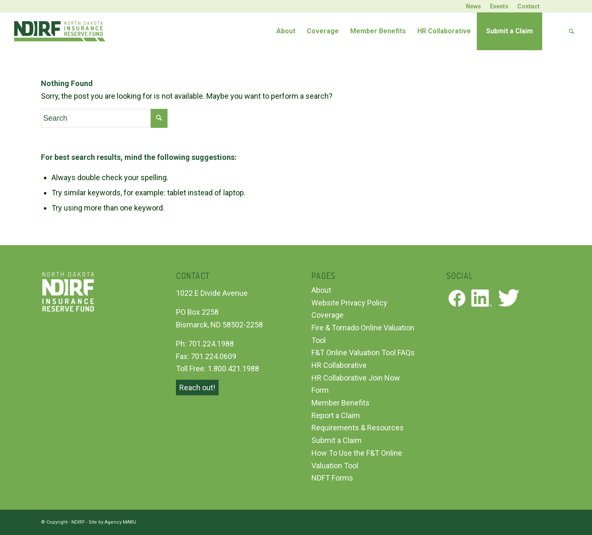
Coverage (327, 315)
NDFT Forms (332, 477)
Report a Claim (335, 415)
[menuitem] (474, 6)
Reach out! (197, 387)
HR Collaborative (339, 365)
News (473, 6)
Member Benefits (340, 402)
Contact (528, 6)
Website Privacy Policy (349, 302)
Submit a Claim (336, 440)
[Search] (561, 31)
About (321, 290)
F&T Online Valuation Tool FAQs (363, 352)
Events (499, 6)
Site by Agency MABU (112, 522)
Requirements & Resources (357, 427)
